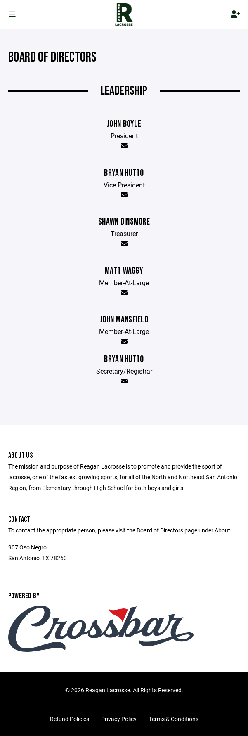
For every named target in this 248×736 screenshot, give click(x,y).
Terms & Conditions (173, 719)
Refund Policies (69, 719)
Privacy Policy (119, 719)
